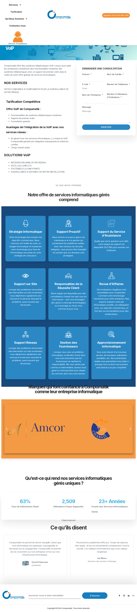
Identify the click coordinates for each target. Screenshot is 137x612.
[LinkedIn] (129, 596)
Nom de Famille (114, 74)
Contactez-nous (17, 25)
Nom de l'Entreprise (91, 95)
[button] (6, 429)
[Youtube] (133, 596)
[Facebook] (119, 596)
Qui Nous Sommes (16, 18)
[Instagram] (124, 596)
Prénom (86, 74)
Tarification (16, 12)
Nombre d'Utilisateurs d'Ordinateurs (117, 95)
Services (15, 4)
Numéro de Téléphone (117, 84)
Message (86, 107)
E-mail (85, 84)
